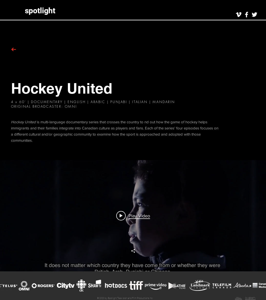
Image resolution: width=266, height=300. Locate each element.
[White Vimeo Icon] (238, 14)
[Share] (133, 250)
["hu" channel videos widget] (133, 215)
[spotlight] (40, 11)
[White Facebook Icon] (246, 14)
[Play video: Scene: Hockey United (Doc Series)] (133, 215)
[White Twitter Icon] (254, 14)
